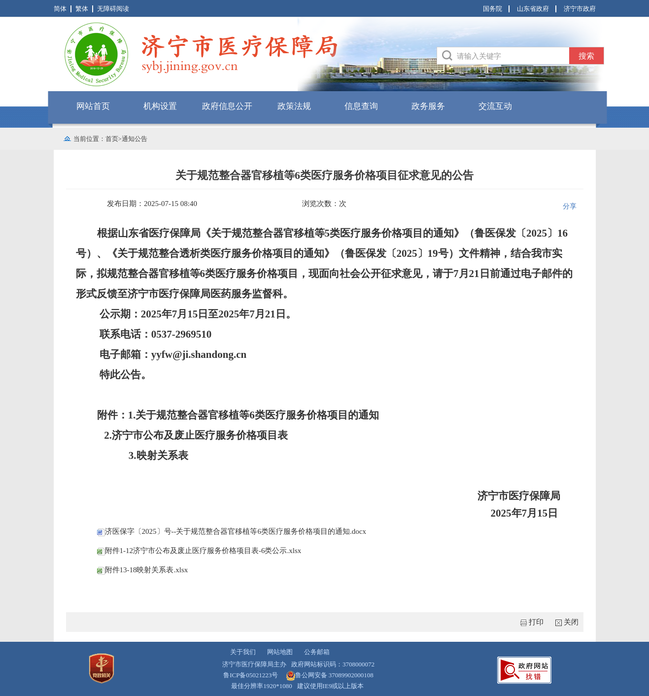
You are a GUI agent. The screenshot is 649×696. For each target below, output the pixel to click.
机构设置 (160, 106)
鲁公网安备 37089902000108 (334, 675)
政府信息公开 (227, 106)
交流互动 (495, 106)
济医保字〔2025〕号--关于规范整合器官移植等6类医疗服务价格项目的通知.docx (231, 531)
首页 (111, 138)
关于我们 (243, 652)
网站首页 (93, 106)
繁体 (81, 8)
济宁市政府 (580, 8)
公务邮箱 (317, 652)
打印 (536, 622)
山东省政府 (533, 8)
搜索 (586, 56)
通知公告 (134, 138)
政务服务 (428, 106)
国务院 (492, 8)
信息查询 (361, 106)
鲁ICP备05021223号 (250, 675)
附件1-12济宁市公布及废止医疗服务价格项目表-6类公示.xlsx (199, 551)
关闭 (571, 622)
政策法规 (294, 106)
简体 (60, 8)
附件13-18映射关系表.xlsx (142, 570)
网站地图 (280, 652)
